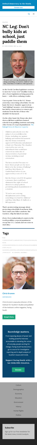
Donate (18, 369)
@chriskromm (6, 297)
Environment (18, 402)
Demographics (18, 389)
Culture (18, 385)
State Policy (7, 247)
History (18, 406)
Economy (18, 393)
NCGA (4, 243)
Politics (5, 22)
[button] (33, 13)
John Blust (6, 252)
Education (18, 398)
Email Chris (9, 317)
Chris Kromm (8, 46)
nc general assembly (19, 252)
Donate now (18, 7)
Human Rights (18, 411)
